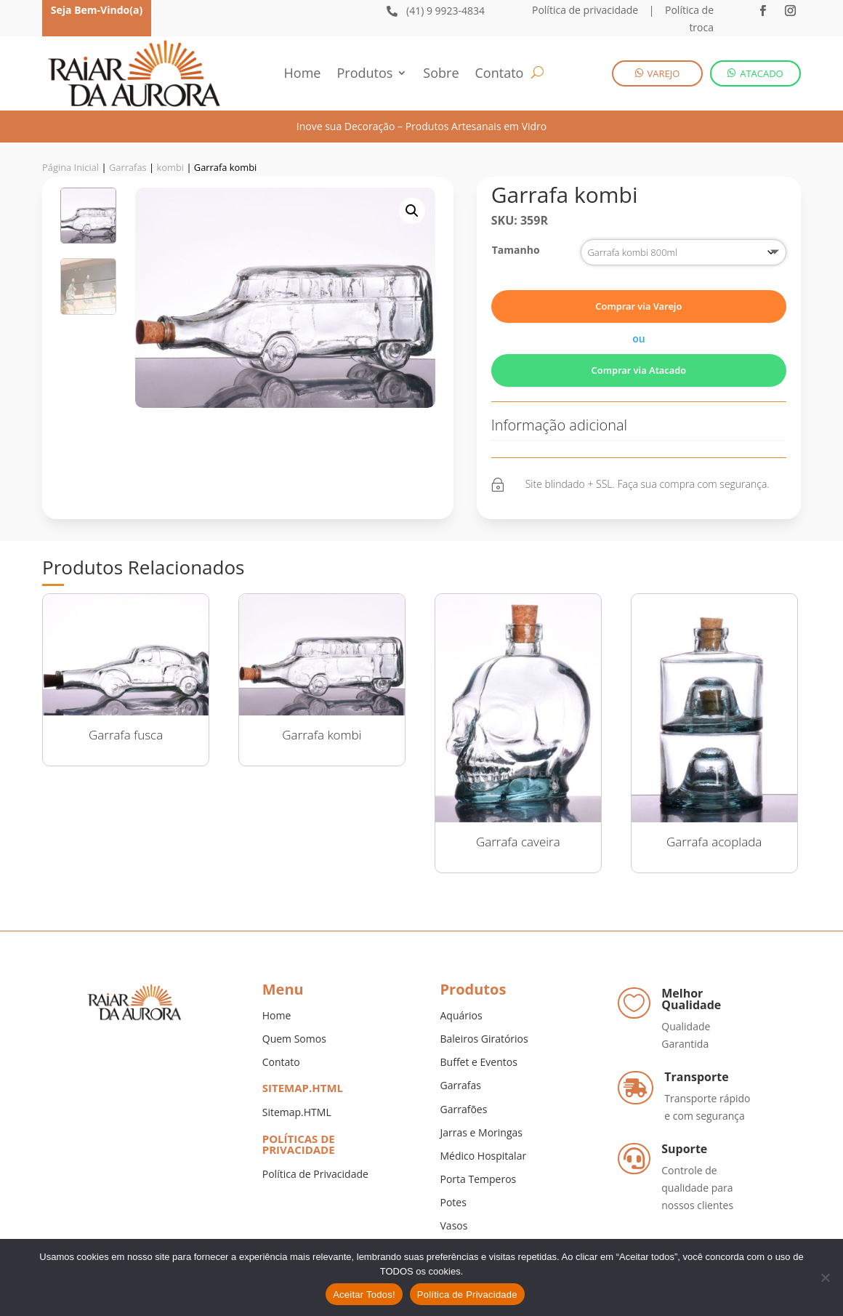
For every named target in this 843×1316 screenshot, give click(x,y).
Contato (499, 74)
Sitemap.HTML (296, 1112)
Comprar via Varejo (638, 306)
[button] (412, 211)
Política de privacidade (585, 10)
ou (638, 338)
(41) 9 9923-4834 (445, 10)
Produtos (364, 74)
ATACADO (761, 73)
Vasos (454, 1225)
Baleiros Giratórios (484, 1039)
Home (302, 74)
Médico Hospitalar (483, 1156)
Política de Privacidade (315, 1174)
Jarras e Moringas (481, 1132)
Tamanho (516, 250)
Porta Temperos (478, 1179)
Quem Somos (294, 1039)
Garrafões (464, 1109)
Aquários (461, 1015)
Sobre (441, 74)
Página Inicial (70, 167)
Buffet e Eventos (478, 1062)
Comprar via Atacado (639, 370)
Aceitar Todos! (364, 1294)
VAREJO (664, 73)
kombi (170, 167)
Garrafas (128, 167)
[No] (825, 1277)
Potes (453, 1202)
